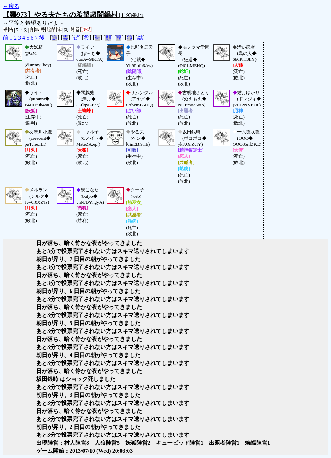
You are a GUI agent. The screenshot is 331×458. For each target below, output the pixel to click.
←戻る (11, 6)
